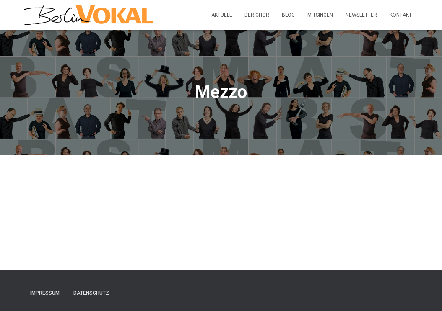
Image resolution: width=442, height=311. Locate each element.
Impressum (45, 293)
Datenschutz (91, 293)
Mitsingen (320, 15)
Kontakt (401, 15)
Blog (288, 15)
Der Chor (256, 15)
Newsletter (361, 15)
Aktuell (221, 15)
